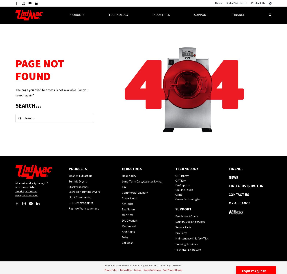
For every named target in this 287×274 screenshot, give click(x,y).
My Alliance (239, 203)
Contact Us (239, 194)
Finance (236, 168)
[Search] (20, 118)
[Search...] (54, 118)
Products (78, 168)
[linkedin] (36, 3)
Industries (132, 168)
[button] (270, 15)
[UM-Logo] (29, 12)
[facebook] (16, 3)
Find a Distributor (246, 186)
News (233, 177)
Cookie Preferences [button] (152, 270)
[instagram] (23, 3)
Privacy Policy (111, 270)
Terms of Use (126, 270)
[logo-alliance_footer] (236, 209)
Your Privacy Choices (172, 270)
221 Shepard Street (26, 191)
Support (183, 209)
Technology (186, 168)
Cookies (137, 270)
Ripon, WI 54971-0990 (26, 195)
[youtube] (30, 3)
